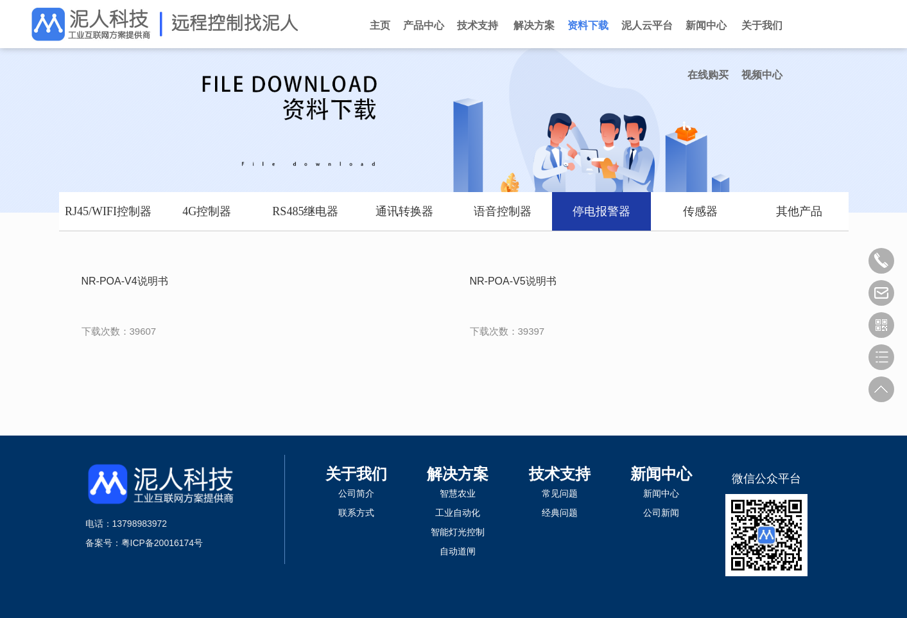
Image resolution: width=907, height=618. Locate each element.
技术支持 (560, 473)
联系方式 (356, 513)
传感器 (700, 211)
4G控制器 (206, 211)
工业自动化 (457, 513)
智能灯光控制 (458, 532)
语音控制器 (502, 211)
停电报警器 (601, 211)
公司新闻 (661, 513)
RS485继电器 (305, 211)
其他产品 (799, 211)
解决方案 (457, 473)
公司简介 (356, 493)
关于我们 (356, 473)
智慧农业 (458, 493)
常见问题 (560, 493)
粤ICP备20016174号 (162, 543)
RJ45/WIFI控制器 (108, 211)
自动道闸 (458, 551)
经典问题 (560, 513)
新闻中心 (661, 473)
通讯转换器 (404, 211)
